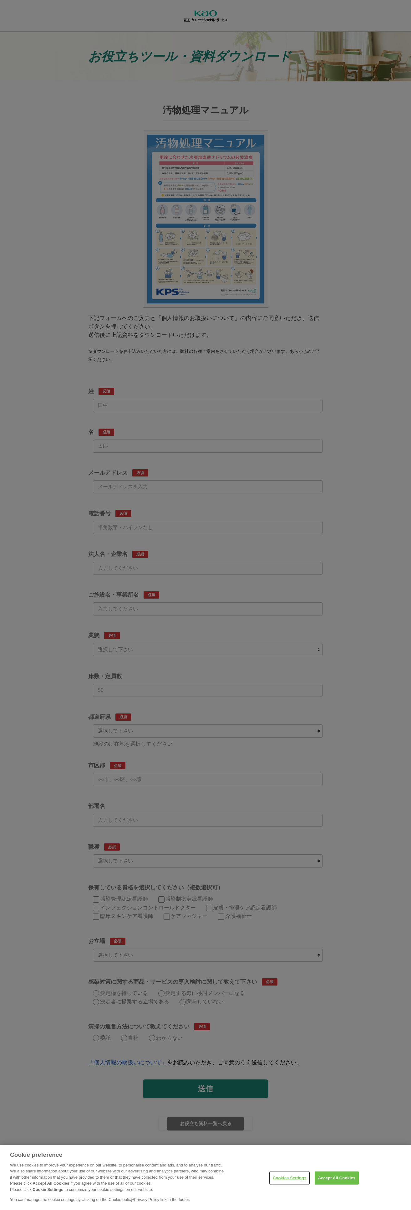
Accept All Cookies (337, 1186)
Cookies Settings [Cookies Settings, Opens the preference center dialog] (290, 1186)
